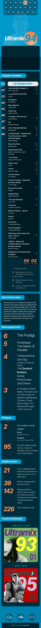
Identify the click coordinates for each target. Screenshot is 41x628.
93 (20, 3)
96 (35, 3)
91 (11, 3)
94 (25, 3)
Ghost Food (17, 625)
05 (13, 12)
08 (28, 12)
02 (30, 7)
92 (16, 3)
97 (6, 7)
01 (25, 7)
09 (32, 12)
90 (6, 3)
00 (20, 7)
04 (8, 12)
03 (35, 7)
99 (16, 7)
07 (23, 12)
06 (18, 12)
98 (11, 7)
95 (30, 3)
